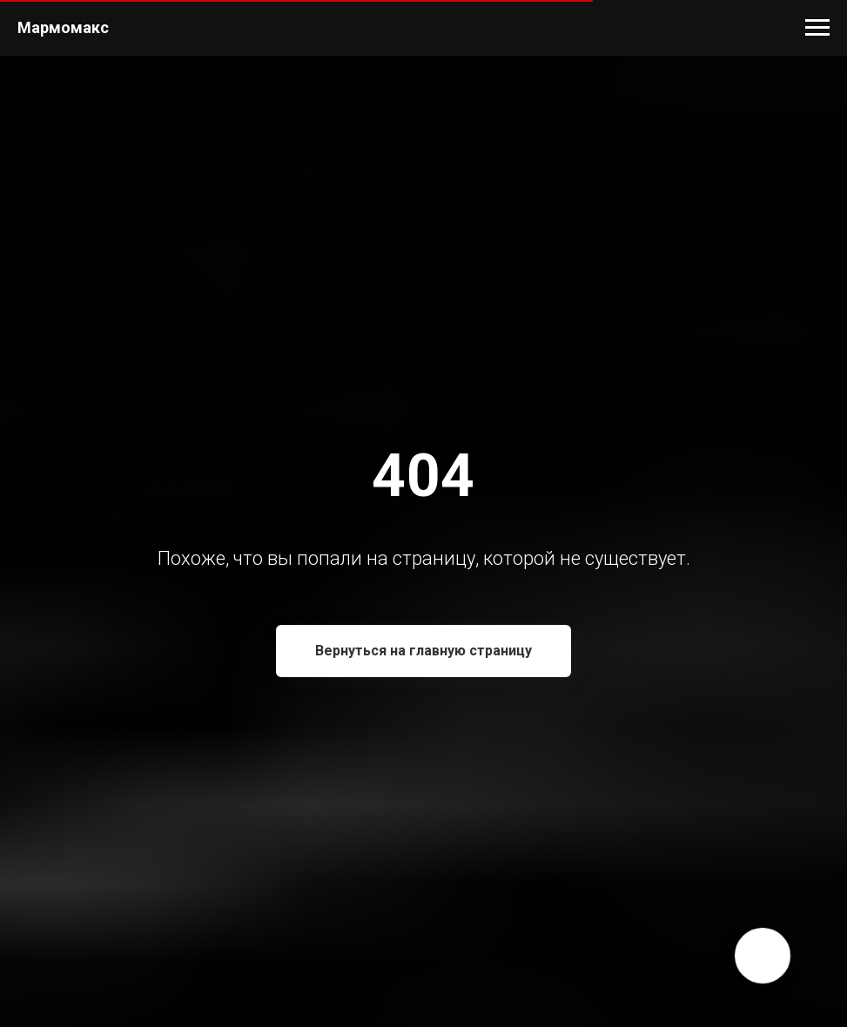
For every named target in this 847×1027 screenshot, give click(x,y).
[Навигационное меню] (817, 28)
